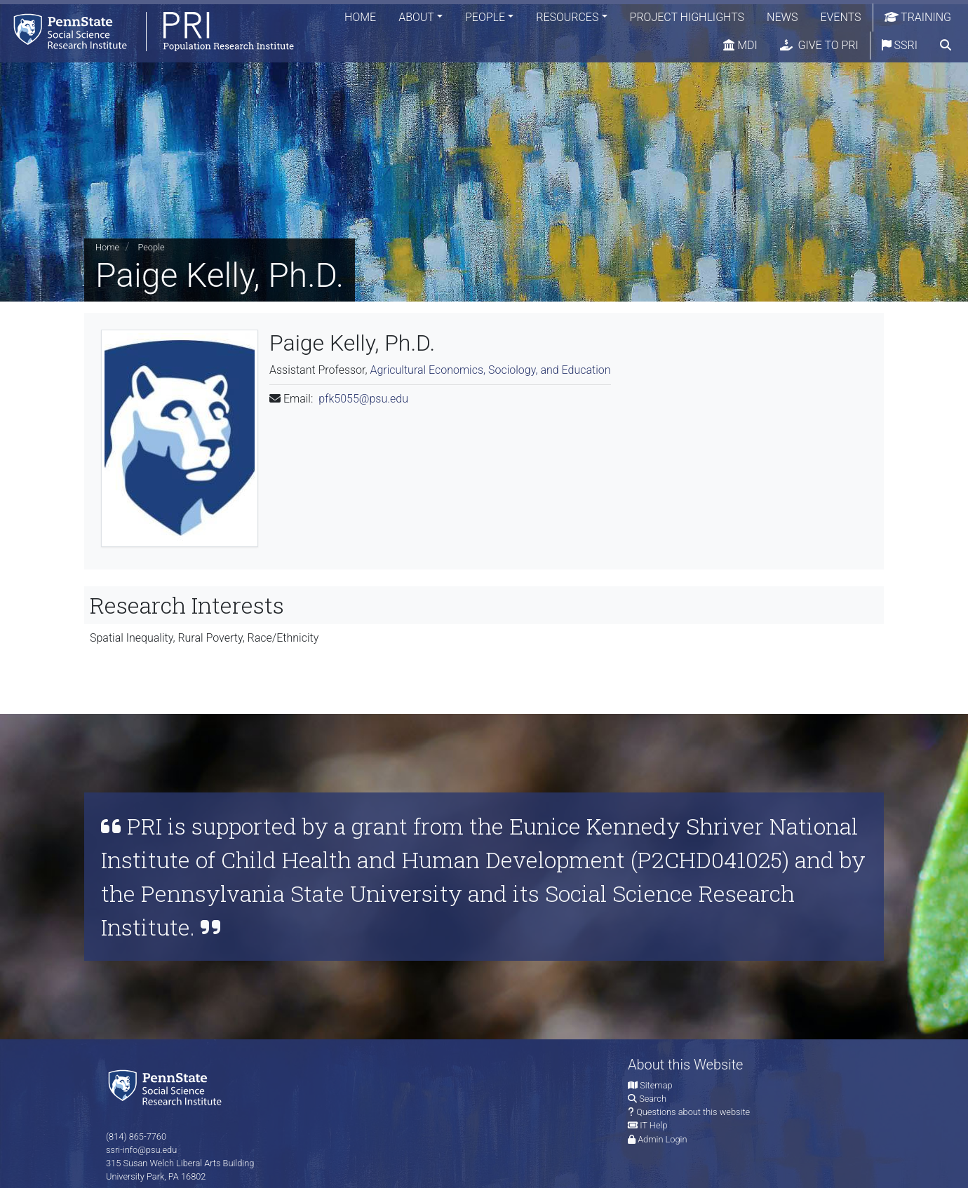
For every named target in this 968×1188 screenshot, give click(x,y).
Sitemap (656, 1085)
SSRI (899, 45)
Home (360, 17)
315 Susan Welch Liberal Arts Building (180, 1163)
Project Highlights (687, 17)
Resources (567, 17)
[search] (945, 46)
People (485, 17)
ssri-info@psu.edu (141, 1150)
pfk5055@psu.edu (363, 398)
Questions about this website (693, 1112)
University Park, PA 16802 (156, 1176)
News (782, 17)
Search (652, 1098)
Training (918, 17)
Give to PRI (819, 45)
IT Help (653, 1125)
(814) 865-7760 (136, 1136)
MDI (740, 45)
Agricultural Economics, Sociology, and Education (490, 370)
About (416, 17)
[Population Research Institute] (147, 31)
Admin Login (662, 1139)
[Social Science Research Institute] (168, 1086)
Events (840, 17)
